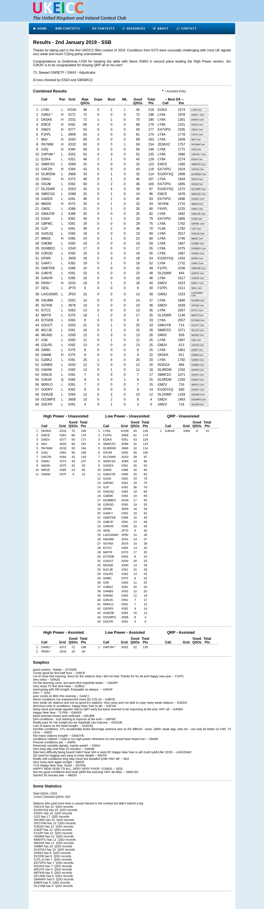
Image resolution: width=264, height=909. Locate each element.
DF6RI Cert (197, 258)
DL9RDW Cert (198, 174)
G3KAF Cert (197, 379)
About (161, 28)
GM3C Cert (197, 209)
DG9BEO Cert (198, 248)
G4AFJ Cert (197, 263)
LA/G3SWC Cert (197, 294)
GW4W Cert (197, 370)
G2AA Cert (196, 218)
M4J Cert (196, 139)
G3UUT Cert (197, 325)
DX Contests (103, 28)
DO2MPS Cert (198, 399)
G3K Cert (196, 340)
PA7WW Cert (198, 144)
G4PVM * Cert (198, 154)
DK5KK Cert (197, 119)
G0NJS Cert (197, 375)
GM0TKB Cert (198, 268)
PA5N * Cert (197, 283)
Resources (133, 28)
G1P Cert (196, 228)
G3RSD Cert (197, 253)
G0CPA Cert (197, 404)
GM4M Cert (197, 355)
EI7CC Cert (197, 310)
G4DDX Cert (197, 199)
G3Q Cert (196, 149)
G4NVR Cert (197, 278)
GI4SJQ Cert (197, 233)
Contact (186, 28)
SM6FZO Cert (198, 164)
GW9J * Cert (197, 114)
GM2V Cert (197, 129)
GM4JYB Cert (198, 214)
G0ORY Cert (197, 389)
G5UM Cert (197, 184)
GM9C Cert (197, 350)
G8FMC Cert (197, 223)
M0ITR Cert (197, 315)
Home (40, 28)
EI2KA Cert (197, 159)
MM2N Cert (197, 204)
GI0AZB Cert (197, 394)
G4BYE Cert (197, 273)
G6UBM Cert (197, 300)
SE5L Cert (196, 288)
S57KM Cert (197, 305)
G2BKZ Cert (197, 360)
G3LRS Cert (197, 345)
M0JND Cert (197, 335)
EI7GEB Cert (198, 320)
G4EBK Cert (197, 243)
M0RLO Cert (197, 384)
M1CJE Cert (197, 330)
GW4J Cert (197, 179)
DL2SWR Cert (198, 189)
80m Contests (67, 28)
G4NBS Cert (197, 365)
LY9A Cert (196, 110)
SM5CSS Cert (198, 194)
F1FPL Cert (197, 134)
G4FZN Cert (197, 169)
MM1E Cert (197, 238)
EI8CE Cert (197, 124)
